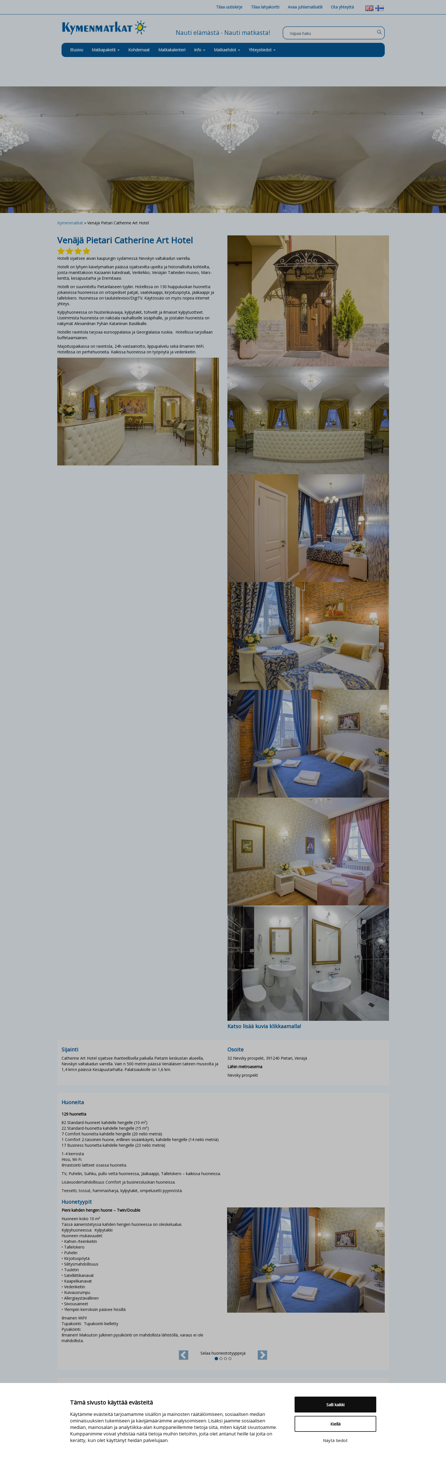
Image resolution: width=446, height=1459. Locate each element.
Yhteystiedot (262, 49)
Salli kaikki (335, 1404)
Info (199, 49)
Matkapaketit (106, 49)
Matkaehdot (227, 49)
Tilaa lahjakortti (265, 7)
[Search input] (332, 33)
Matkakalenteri (171, 49)
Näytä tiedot (335, 1440)
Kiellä (335, 1424)
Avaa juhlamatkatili (305, 7)
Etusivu (76, 49)
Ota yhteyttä (342, 7)
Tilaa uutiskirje (229, 7)
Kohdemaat (139, 49)
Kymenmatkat (70, 222)
